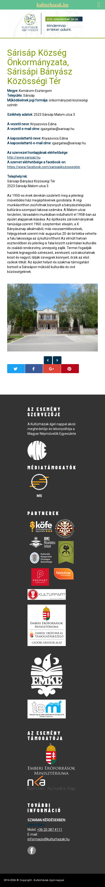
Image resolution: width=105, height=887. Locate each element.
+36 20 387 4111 (49, 830)
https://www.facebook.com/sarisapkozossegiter (43, 167)
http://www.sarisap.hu (23, 157)
